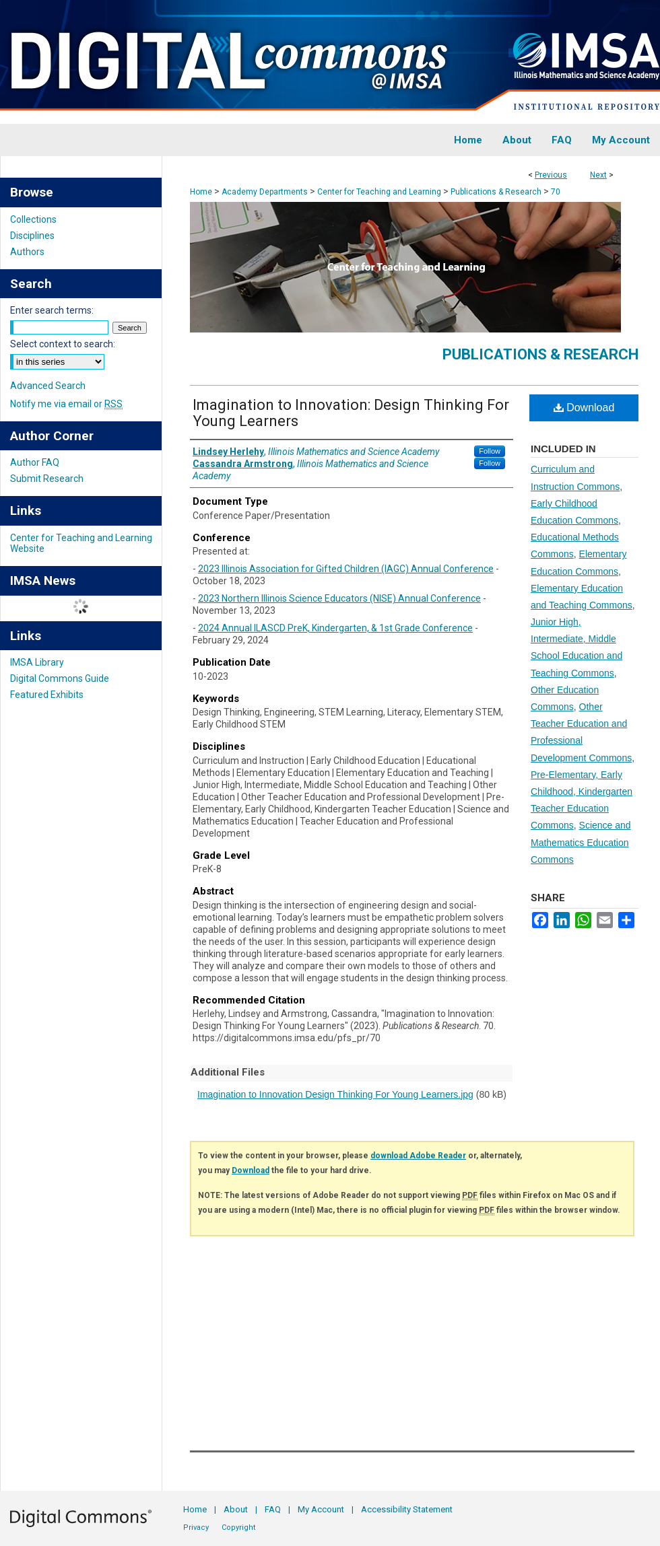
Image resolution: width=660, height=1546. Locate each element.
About (236, 1509)
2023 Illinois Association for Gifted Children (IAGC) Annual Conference (346, 568)
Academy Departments (265, 192)
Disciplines (32, 235)
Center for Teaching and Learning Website (81, 543)
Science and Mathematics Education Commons (581, 842)
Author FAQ (34, 462)
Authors (27, 251)
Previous (551, 175)
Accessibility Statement (407, 1509)
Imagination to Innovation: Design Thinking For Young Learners (351, 412)
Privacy (196, 1527)
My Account (321, 1509)
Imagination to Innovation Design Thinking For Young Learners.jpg (335, 1094)
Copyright (238, 1527)
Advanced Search (48, 385)
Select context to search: (62, 344)
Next (598, 175)
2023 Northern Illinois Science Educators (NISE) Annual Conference (339, 598)
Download (584, 407)
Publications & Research (496, 192)
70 (555, 192)
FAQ (273, 1509)
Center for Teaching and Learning (379, 192)
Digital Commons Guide (59, 678)
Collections (33, 219)
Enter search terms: (52, 310)
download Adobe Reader (418, 1155)
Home (201, 192)
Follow (489, 451)
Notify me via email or (66, 403)
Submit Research (47, 478)
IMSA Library (37, 662)
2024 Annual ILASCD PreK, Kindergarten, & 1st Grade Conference (335, 628)
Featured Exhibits (47, 694)
